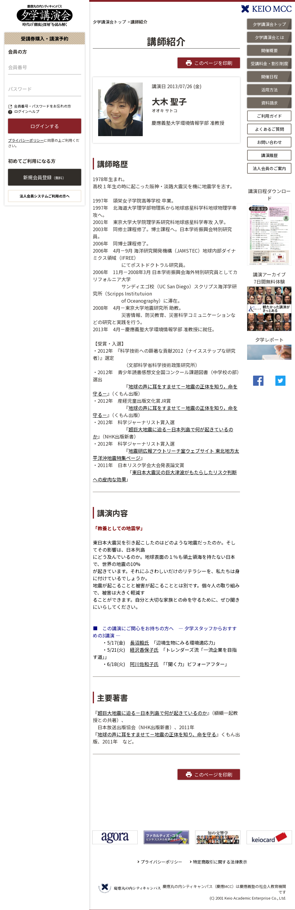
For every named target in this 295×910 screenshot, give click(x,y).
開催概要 (269, 50)
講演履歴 (269, 155)
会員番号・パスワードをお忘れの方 (42, 105)
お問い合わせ (269, 142)
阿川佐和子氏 (144, 664)
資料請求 (269, 103)
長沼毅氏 (139, 642)
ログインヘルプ (26, 111)
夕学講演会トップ (109, 22)
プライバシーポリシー (26, 140)
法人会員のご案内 (269, 168)
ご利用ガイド (269, 116)
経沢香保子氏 (144, 649)
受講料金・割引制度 (269, 63)
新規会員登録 (44, 177)
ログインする (44, 126)
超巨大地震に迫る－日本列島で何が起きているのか (152, 712)
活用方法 (269, 90)
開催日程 (269, 77)
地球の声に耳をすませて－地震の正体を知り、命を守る (157, 734)
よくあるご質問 (269, 129)
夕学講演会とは (269, 37)
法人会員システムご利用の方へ (45, 195)
